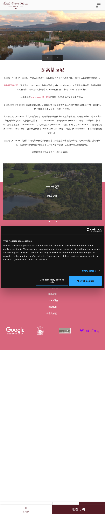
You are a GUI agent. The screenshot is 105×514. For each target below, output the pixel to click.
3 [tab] (53, 221)
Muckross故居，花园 (40, 97)
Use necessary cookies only (52, 280)
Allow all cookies (85, 281)
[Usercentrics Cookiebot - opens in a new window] (89, 230)
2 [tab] (51, 221)
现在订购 (78, 509)
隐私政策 (52, 293)
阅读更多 (52, 195)
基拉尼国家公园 (11, 85)
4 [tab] (56, 221)
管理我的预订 (52, 313)
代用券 (25, 509)
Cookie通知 (52, 300)
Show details (89, 271)
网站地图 (52, 306)
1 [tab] (49, 221)
